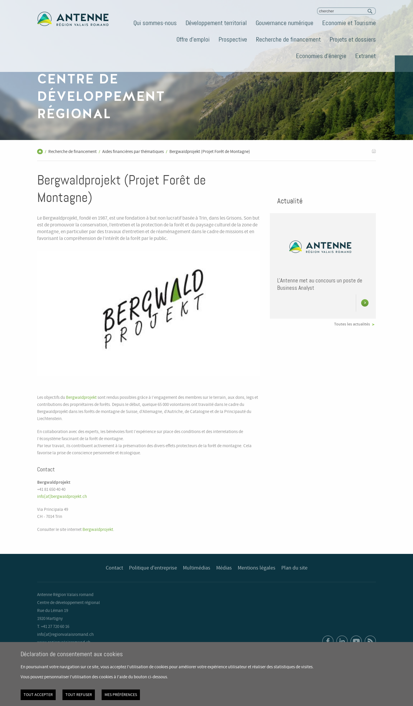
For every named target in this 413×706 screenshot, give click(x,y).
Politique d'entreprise (153, 568)
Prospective (233, 39)
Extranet (365, 56)
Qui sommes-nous (155, 23)
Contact (114, 568)
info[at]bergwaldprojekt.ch (62, 497)
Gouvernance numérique (284, 23)
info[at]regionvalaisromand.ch (65, 635)
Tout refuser (78, 694)
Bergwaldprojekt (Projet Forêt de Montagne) (209, 152)
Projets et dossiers (353, 39)
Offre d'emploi (193, 39)
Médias (224, 568)
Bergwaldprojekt (81, 398)
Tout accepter (38, 694)
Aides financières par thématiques (133, 152)
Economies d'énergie (321, 56)
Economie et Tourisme (349, 23)
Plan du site (294, 568)
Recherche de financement (288, 39)
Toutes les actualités (352, 324)
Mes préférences (121, 694)
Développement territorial (216, 23)
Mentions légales (256, 568)
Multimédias (196, 568)
